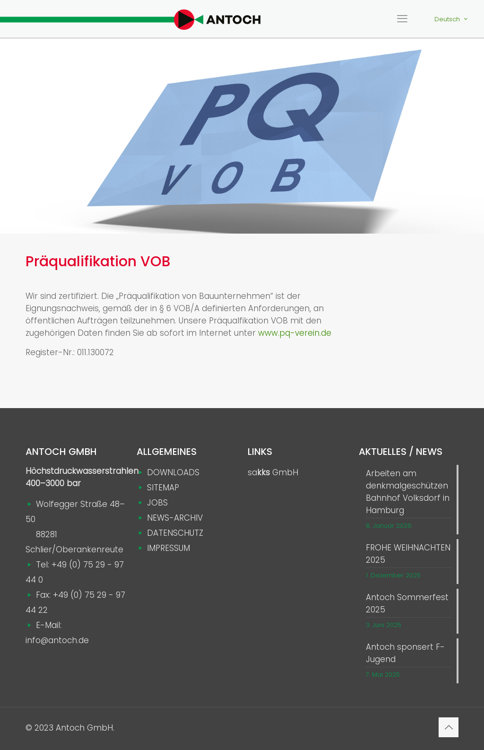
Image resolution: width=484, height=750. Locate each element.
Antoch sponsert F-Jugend (405, 653)
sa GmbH (273, 472)
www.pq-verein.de (294, 333)
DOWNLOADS (173, 472)
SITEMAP (163, 487)
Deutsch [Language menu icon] (451, 19)
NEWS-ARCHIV (175, 517)
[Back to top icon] (448, 727)
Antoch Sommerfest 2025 (407, 603)
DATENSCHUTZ (175, 533)
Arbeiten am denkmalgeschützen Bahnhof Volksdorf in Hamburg (407, 492)
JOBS (157, 502)
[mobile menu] (402, 19)
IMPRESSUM (168, 548)
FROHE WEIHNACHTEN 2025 (408, 554)
